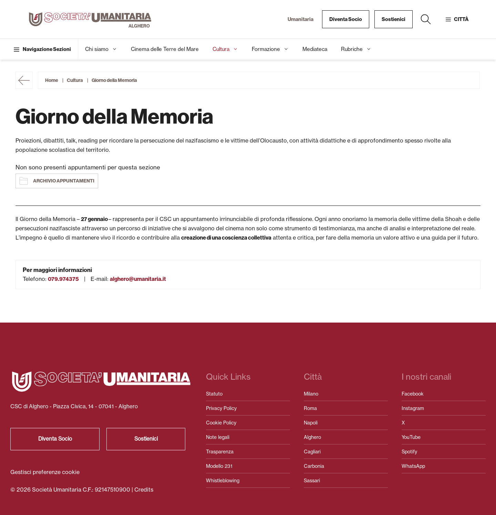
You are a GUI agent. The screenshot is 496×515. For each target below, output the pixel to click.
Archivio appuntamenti (63, 181)
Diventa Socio (345, 19)
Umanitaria (300, 19)
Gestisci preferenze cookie (45, 472)
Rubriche (359, 49)
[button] (426, 19)
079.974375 (63, 279)
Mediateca (314, 49)
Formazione (274, 49)
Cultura (229, 49)
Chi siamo (104, 49)
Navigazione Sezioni (47, 49)
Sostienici (393, 19)
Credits (143, 489)
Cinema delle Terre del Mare (165, 49)
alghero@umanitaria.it (138, 279)
